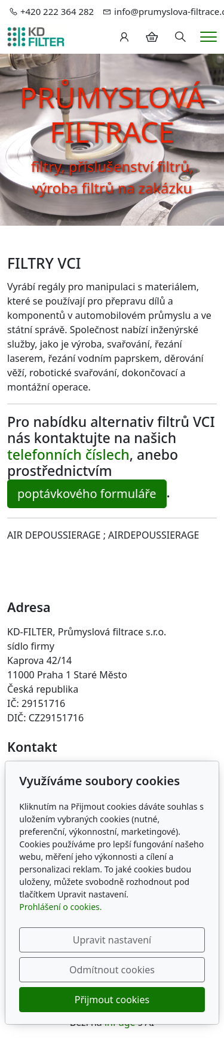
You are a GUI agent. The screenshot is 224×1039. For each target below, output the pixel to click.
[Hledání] (180, 37)
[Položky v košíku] (152, 37)
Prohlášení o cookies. (60, 906)
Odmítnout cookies (112, 969)
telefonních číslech (68, 454)
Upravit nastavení (112, 939)
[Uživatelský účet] (124, 37)
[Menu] (208, 37)
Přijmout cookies (112, 999)
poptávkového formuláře (87, 493)
